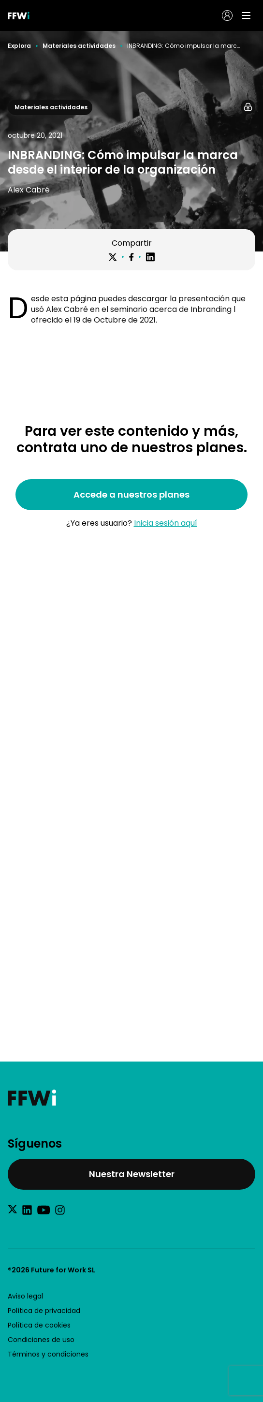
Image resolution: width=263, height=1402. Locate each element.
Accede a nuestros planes (131, 494)
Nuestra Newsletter (132, 1174)
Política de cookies (39, 1325)
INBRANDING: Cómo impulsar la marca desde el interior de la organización (184, 46)
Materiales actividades (79, 46)
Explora (19, 46)
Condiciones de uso (41, 1339)
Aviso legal (25, 1296)
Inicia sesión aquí (165, 523)
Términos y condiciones (48, 1354)
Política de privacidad (44, 1310)
